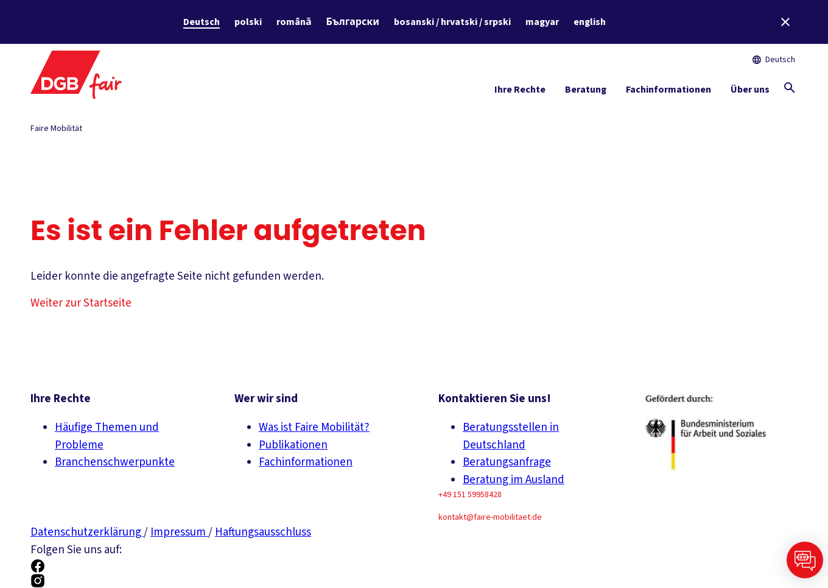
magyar (542, 22)
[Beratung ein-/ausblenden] (585, 92)
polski (248, 22)
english (590, 22)
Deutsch (201, 22)
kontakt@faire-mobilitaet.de (490, 517)
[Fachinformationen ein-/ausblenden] (668, 92)
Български (352, 22)
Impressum (179, 532)
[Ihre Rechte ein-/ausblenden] (520, 92)
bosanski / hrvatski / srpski (452, 22)
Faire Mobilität (56, 128)
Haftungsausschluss (263, 532)
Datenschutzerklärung (87, 532)
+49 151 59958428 (470, 495)
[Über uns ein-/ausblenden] (750, 92)
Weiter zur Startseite (81, 303)
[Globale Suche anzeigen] (790, 88)
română (294, 22)
